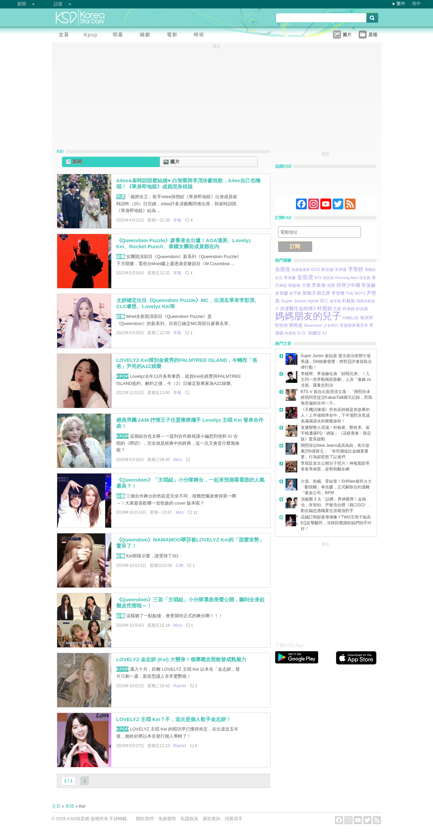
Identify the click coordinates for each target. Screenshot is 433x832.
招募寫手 (234, 818)
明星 (120, 196)
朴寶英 (290, 333)
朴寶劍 (324, 308)
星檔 (69, 806)
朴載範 (348, 300)
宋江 (324, 300)
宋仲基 (341, 269)
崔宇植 (335, 301)
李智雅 (338, 293)
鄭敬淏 (309, 293)
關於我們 (145, 818)
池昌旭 (328, 278)
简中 (416, 3)
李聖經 (355, 269)
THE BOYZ (356, 293)
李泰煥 (319, 285)
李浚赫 (368, 285)
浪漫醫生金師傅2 (298, 308)
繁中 (400, 3)
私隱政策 (189, 818)
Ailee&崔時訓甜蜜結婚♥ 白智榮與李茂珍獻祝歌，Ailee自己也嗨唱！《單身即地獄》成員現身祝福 (188, 184)
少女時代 (330, 325)
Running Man (346, 278)
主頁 (56, 806)
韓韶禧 (294, 285)
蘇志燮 (323, 293)
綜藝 (120, 256)
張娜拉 (314, 333)
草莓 (177, 220)
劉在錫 (327, 269)
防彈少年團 (348, 285)
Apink (312, 300)
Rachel (179, 686)
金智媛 (281, 293)
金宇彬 (295, 293)
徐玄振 (364, 278)
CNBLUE (350, 318)
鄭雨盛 (295, 325)
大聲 (306, 285)
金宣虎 (305, 277)
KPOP (122, 376)
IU (324, 333)
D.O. (302, 333)
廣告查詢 (211, 818)
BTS (317, 278)
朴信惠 (362, 308)
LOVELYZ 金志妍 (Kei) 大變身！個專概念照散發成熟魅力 (181, 659)
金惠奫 (282, 269)
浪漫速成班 (300, 270)
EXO (315, 269)
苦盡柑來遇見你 (354, 325)
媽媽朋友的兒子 (308, 316)
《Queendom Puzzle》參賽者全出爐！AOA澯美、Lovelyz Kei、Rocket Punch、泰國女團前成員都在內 (183, 243)
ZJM (179, 565)
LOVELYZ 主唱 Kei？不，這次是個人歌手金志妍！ (173, 719)
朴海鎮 (349, 308)
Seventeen (313, 325)
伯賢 (331, 285)
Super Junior (293, 300)
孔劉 (337, 308)
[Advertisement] (326, 590)
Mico (177, 459)
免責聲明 (167, 818)
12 (195, 512)
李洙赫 (289, 278)
